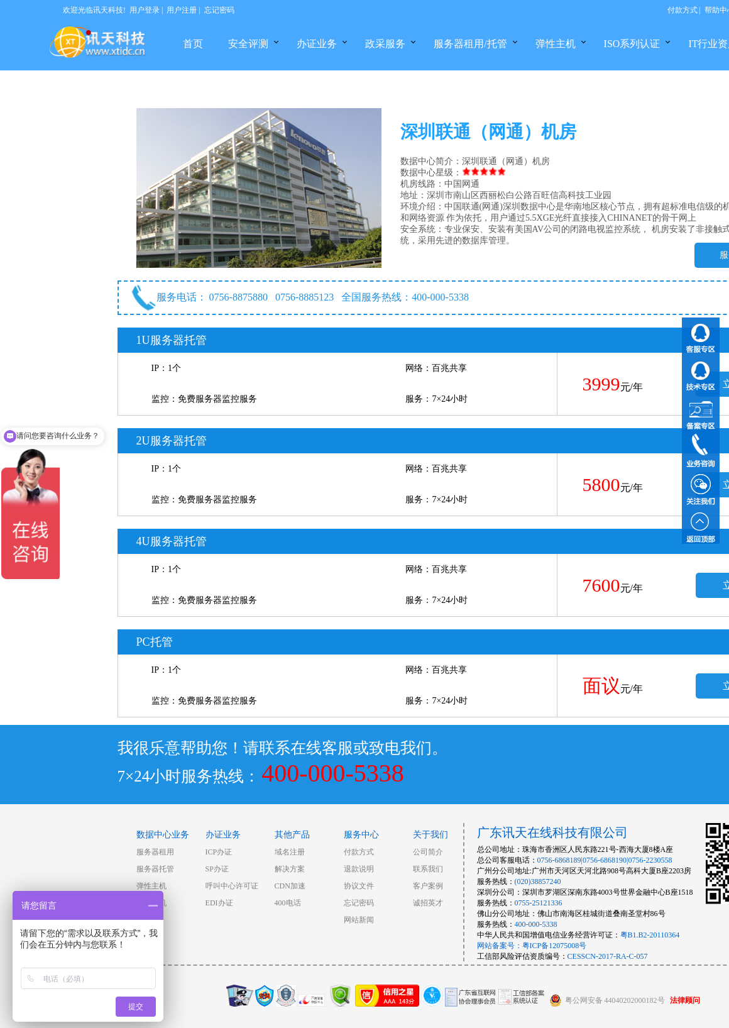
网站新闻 (359, 919)
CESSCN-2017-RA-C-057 (607, 956)
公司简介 (428, 852)
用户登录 (144, 10)
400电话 (288, 902)
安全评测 (248, 43)
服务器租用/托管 (470, 43)
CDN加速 (290, 886)
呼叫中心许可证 (232, 886)
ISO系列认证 (632, 43)
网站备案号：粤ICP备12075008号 (532, 945)
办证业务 (317, 43)
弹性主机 (555, 43)
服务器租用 (155, 852)
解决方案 (290, 869)
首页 (193, 43)
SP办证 (217, 869)
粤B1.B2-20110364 (650, 935)
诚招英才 (428, 902)
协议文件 (359, 886)
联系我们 (428, 869)
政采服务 (385, 43)
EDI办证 (219, 902)
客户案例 (428, 886)
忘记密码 (219, 10)
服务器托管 (155, 869)
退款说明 (359, 869)
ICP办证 (219, 852)
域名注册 (290, 852)
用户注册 (182, 10)
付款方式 (682, 10)
